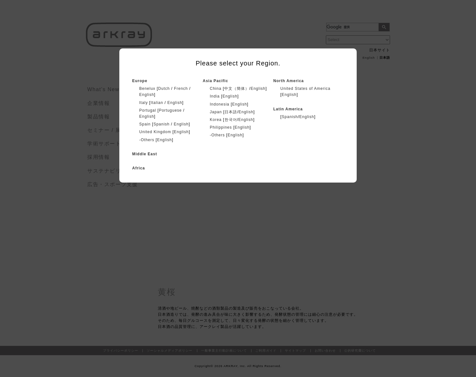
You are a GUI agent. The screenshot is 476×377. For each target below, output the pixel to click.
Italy (143, 102)
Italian (157, 102)
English (146, 94)
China (215, 88)
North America (288, 81)
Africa (138, 168)
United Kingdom (155, 132)
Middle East (144, 154)
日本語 (231, 112)
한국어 (231, 119)
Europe (139, 81)
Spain (145, 124)
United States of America (305, 88)
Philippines (221, 127)
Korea (216, 119)
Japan (216, 112)
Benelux (147, 88)
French (181, 88)
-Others (146, 140)
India (215, 96)
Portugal (147, 110)
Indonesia (219, 104)
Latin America (288, 109)
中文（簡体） (236, 88)
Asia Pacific (215, 81)
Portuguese (170, 110)
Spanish (161, 124)
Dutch (164, 88)
